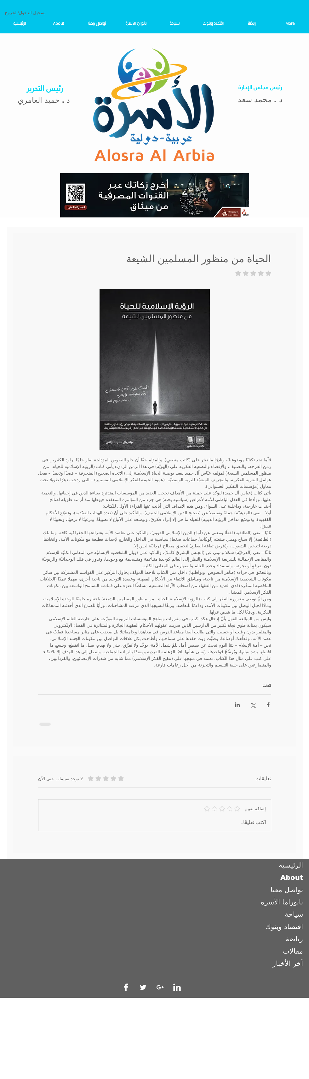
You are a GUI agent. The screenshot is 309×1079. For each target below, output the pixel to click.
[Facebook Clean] (126, 987)
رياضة (294, 939)
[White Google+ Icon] (160, 987)
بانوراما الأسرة (282, 902)
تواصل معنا (287, 890)
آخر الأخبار (287, 963)
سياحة (294, 914)
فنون (266, 684)
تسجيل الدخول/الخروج (25, 12)
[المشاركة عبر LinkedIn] (237, 705)
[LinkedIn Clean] (177, 987)
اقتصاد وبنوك (284, 927)
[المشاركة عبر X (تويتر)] (253, 705)
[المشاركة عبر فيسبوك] (268, 705)
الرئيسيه (291, 865)
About (291, 877)
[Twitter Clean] (143, 987)
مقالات (293, 951)
